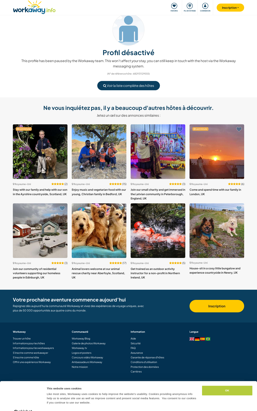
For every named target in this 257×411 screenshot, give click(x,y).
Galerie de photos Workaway (89, 343)
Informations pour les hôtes (29, 343)
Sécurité (136, 343)
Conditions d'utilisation (144, 362)
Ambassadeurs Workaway (87, 362)
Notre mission (80, 366)
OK (227, 382)
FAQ (133, 347)
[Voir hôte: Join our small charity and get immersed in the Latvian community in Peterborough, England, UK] (158, 151)
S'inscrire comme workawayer (30, 352)
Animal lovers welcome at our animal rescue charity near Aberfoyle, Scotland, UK (98, 273)
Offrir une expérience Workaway (32, 362)
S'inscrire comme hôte (26, 357)
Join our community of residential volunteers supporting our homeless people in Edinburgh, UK (36, 273)
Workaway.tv (79, 347)
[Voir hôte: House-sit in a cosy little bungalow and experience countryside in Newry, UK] (217, 230)
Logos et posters (81, 352)
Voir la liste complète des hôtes (128, 85)
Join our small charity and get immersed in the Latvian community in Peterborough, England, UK (158, 194)
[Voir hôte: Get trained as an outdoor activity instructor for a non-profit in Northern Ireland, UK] (158, 230)
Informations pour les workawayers (33, 347)
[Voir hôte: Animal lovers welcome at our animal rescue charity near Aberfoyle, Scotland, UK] (99, 230)
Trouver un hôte (22, 338)
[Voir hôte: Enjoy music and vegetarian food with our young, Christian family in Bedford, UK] (99, 151)
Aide (133, 338)
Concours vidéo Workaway (87, 357)
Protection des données (145, 366)
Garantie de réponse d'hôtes (147, 357)
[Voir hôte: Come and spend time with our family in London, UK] (217, 151)
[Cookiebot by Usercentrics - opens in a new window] (23, 404)
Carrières (136, 371)
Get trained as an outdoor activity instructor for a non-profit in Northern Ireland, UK (155, 273)
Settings (52, 403)
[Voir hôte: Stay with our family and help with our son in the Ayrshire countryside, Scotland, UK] (40, 151)
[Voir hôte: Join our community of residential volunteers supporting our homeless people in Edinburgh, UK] (40, 230)
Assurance (137, 352)
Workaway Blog (81, 338)
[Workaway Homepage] (34, 6)
